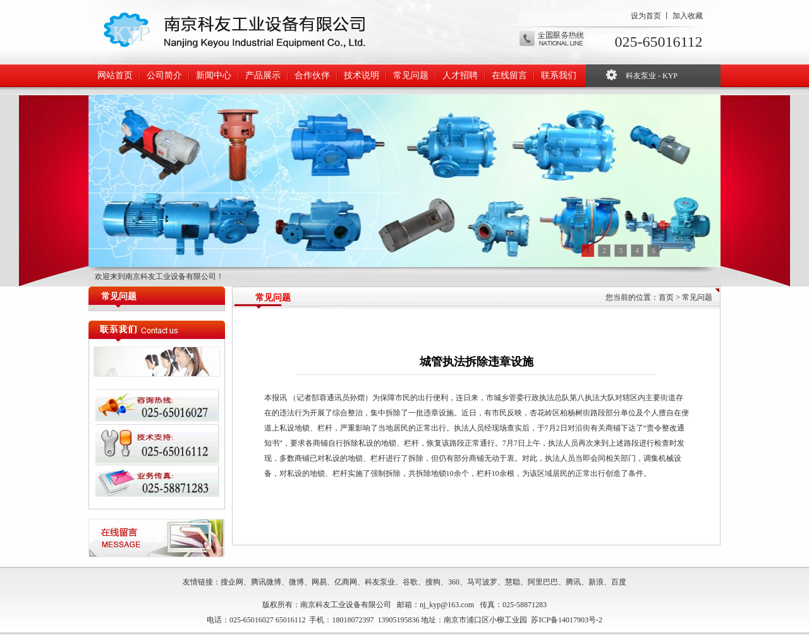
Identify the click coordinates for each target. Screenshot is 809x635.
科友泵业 (380, 582)
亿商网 (345, 582)
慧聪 (512, 582)
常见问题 (411, 75)
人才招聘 (460, 75)
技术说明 (361, 75)
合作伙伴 (312, 75)
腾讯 (573, 582)
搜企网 (232, 582)
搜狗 (433, 582)
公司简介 (164, 75)
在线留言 (509, 75)
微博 (296, 582)
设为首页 (646, 15)
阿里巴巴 (543, 582)
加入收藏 (687, 15)
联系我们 (558, 75)
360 (453, 582)
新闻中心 (213, 75)
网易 (319, 582)
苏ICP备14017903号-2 (566, 619)
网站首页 (115, 75)
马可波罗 (482, 582)
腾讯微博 (266, 582)
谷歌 (410, 582)
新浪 (596, 582)
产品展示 (263, 75)
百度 (618, 582)
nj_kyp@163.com (447, 604)
